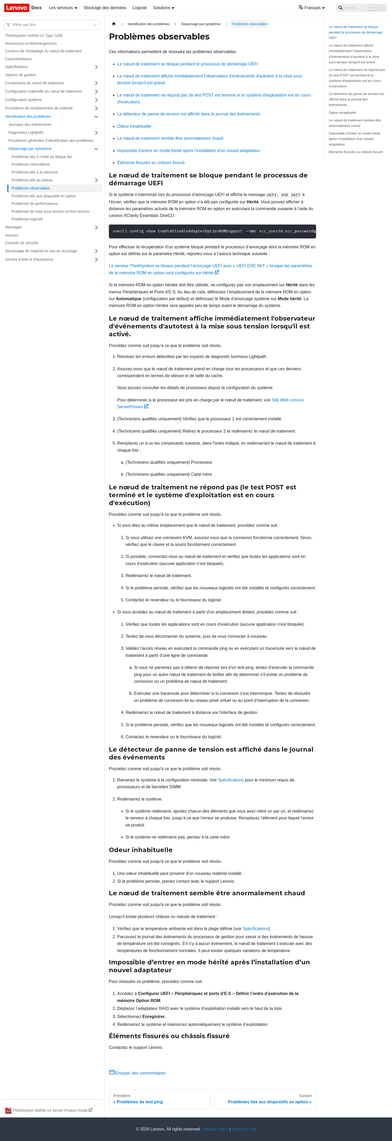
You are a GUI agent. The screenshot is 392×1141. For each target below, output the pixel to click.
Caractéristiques (18, 59)
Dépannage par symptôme (30, 149)
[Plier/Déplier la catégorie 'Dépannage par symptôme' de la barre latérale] (96, 149)
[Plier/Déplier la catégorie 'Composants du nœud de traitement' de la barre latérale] (96, 83)
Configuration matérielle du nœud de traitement (43, 91)
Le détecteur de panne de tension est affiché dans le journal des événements (188, 114)
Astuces (11, 235)
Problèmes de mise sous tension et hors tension (50, 211)
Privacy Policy (215, 1129)
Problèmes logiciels (27, 219)
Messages (13, 227)
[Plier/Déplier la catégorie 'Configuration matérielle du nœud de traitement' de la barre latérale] (96, 91)
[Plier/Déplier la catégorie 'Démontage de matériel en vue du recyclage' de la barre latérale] (96, 251)
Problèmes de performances (35, 204)
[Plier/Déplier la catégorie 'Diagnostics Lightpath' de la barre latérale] (96, 132)
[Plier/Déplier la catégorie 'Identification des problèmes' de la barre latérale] (96, 117)
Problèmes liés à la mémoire (35, 172)
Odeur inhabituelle (134, 126)
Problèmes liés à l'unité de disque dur (42, 157)
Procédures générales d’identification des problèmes (50, 140)
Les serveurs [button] (61, 7)
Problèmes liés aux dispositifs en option (44, 196)
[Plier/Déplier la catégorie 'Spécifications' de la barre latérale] (96, 67)
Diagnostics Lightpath (25, 132)
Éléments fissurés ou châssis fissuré (151, 162)
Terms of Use (244, 1129)
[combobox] (13, 25)
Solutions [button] (161, 7)
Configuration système (23, 100)
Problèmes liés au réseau (32, 180)
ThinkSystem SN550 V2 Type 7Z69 (33, 35)
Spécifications (16, 67)
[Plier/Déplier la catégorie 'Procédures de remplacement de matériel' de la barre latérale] (96, 108)
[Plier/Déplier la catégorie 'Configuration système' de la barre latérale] (96, 100)
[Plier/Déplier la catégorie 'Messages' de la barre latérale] (96, 227)
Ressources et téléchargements (31, 43)
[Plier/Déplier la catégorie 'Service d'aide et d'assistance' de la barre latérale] (96, 259)
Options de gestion (20, 75)
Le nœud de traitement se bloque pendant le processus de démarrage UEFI (187, 64)
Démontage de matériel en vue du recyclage (41, 251)
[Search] (361, 8)
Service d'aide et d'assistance (29, 259)
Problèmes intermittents (31, 164)
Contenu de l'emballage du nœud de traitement (43, 51)
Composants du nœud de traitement (34, 83)
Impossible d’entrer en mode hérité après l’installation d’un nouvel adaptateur (188, 150)
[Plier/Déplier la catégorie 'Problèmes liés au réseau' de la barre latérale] (96, 180)
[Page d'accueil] (114, 24)
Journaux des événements (29, 124)
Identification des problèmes (28, 116)
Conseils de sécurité (21, 243)
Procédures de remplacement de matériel (38, 108)
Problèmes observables (31, 188)
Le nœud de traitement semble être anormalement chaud (170, 138)
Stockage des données (105, 7)
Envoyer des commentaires (137, 1073)
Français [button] (309, 7)
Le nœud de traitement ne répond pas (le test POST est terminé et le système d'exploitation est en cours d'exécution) (357, 78)
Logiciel (139, 7)
